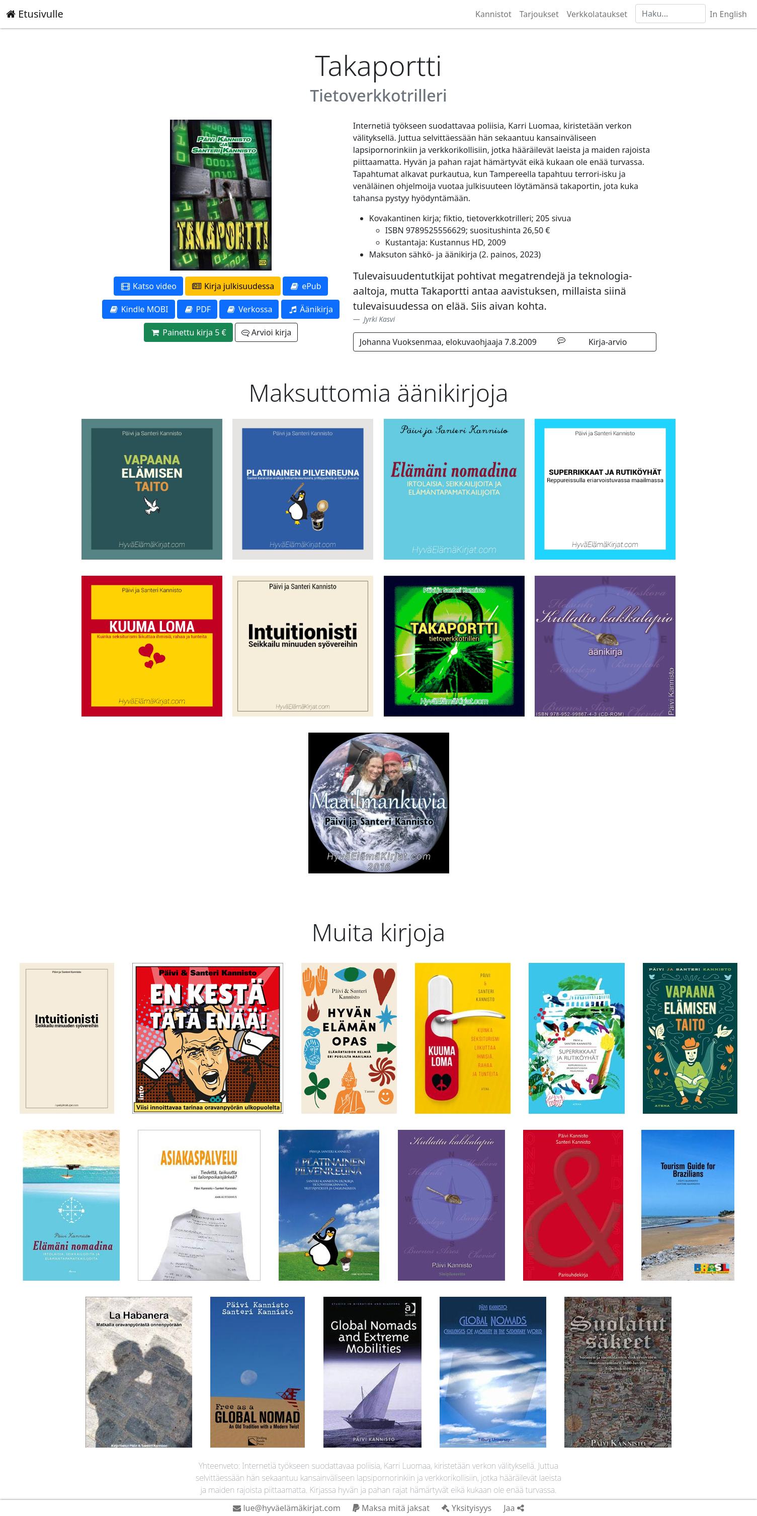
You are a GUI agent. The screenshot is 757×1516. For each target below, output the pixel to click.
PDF (197, 309)
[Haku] (670, 13)
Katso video (148, 286)
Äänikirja (310, 309)
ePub (305, 286)
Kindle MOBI (139, 309)
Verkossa (249, 309)
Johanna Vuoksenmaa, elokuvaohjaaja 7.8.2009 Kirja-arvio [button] (493, 342)
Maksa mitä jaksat (391, 1507)
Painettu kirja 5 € (188, 332)
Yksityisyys (466, 1507)
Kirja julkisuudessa (233, 286)
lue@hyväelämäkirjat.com (287, 1507)
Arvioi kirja (266, 332)
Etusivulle (34, 14)
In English (728, 14)
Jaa (513, 1507)
